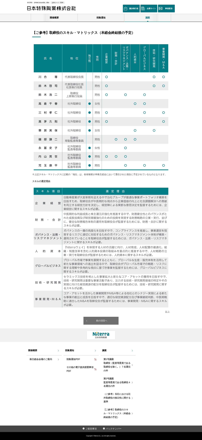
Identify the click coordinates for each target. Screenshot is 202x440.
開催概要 (54, 17)
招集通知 (101, 17)
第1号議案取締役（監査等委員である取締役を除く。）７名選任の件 (117, 365)
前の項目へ (101, 320)
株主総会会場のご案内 (41, 359)
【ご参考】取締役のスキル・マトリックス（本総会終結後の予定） (117, 413)
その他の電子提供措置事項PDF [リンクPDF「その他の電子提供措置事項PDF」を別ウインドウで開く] (79, 369)
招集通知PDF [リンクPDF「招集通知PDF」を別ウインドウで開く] (73, 359)
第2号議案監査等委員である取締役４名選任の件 (117, 382)
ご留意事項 (91, 429)
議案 (147, 17)
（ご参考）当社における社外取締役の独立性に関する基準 (117, 398)
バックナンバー (113, 429)
